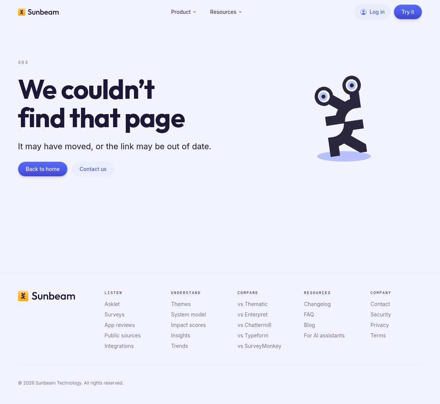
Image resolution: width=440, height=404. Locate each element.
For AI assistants (324, 335)
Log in (373, 12)
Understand (186, 293)
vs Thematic (252, 304)
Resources (226, 12)
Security (381, 314)
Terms (378, 335)
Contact (380, 304)
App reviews (119, 325)
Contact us (92, 169)
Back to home (43, 169)
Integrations (119, 346)
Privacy (380, 325)
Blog (309, 325)
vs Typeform (252, 335)
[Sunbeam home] (38, 12)
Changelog (317, 304)
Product (184, 12)
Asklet (112, 304)
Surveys (114, 314)
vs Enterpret (252, 314)
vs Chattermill (254, 325)
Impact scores (188, 325)
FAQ (309, 314)
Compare (247, 293)
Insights (180, 335)
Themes (181, 304)
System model (188, 314)
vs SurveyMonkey (259, 346)
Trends (179, 346)
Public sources (122, 335)
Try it (408, 12)
